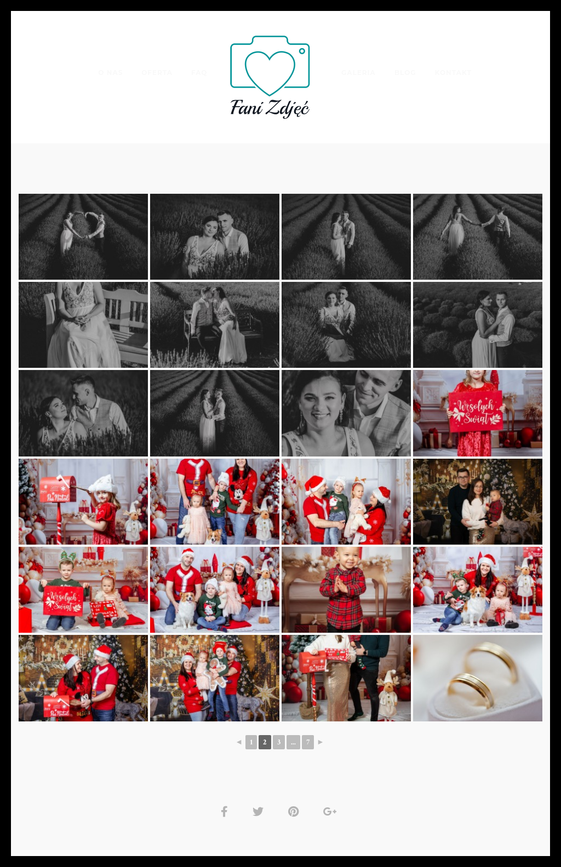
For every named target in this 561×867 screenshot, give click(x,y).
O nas (110, 72)
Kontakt (453, 72)
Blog (405, 72)
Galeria (358, 72)
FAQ (199, 72)
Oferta (156, 72)
